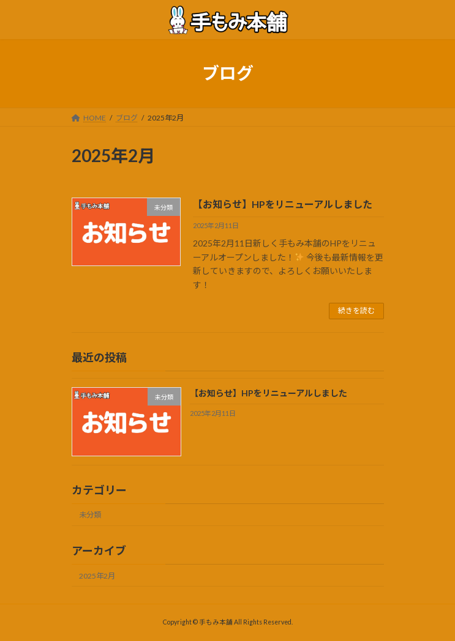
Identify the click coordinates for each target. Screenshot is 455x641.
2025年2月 (97, 575)
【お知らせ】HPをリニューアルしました (282, 204)
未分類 (90, 514)
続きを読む (356, 310)
